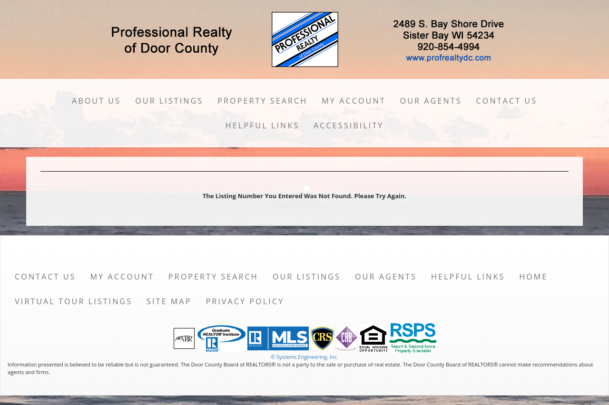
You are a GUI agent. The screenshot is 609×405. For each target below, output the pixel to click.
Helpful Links (262, 125)
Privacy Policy (245, 301)
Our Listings (169, 101)
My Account (353, 101)
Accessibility (348, 125)
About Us (96, 101)
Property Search (262, 101)
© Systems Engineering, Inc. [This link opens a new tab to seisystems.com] (304, 356)
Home (533, 276)
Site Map (169, 301)
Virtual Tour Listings (73, 301)
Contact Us (507, 101)
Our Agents (431, 101)
